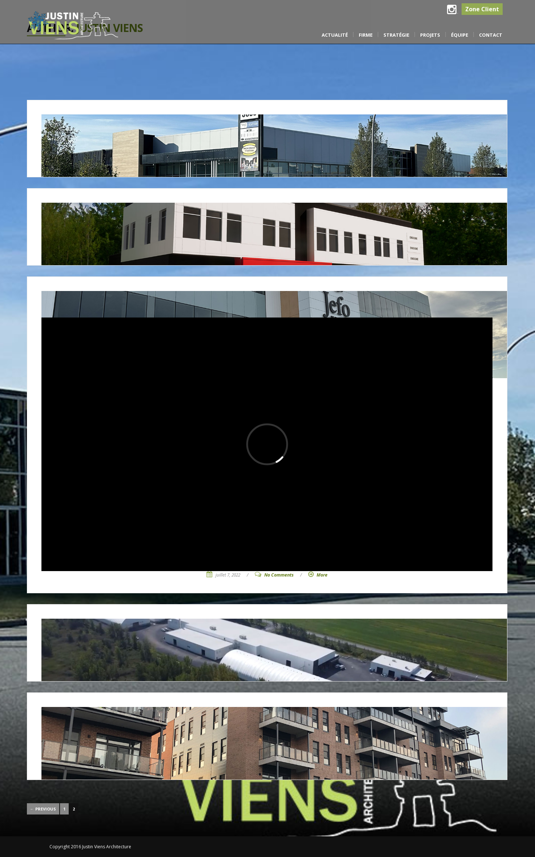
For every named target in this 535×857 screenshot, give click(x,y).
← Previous (43, 809)
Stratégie (396, 35)
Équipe (459, 35)
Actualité (335, 35)
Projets (430, 35)
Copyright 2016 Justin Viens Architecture (90, 847)
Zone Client (482, 9)
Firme (366, 35)
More (322, 575)
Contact (490, 35)
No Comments (279, 575)
